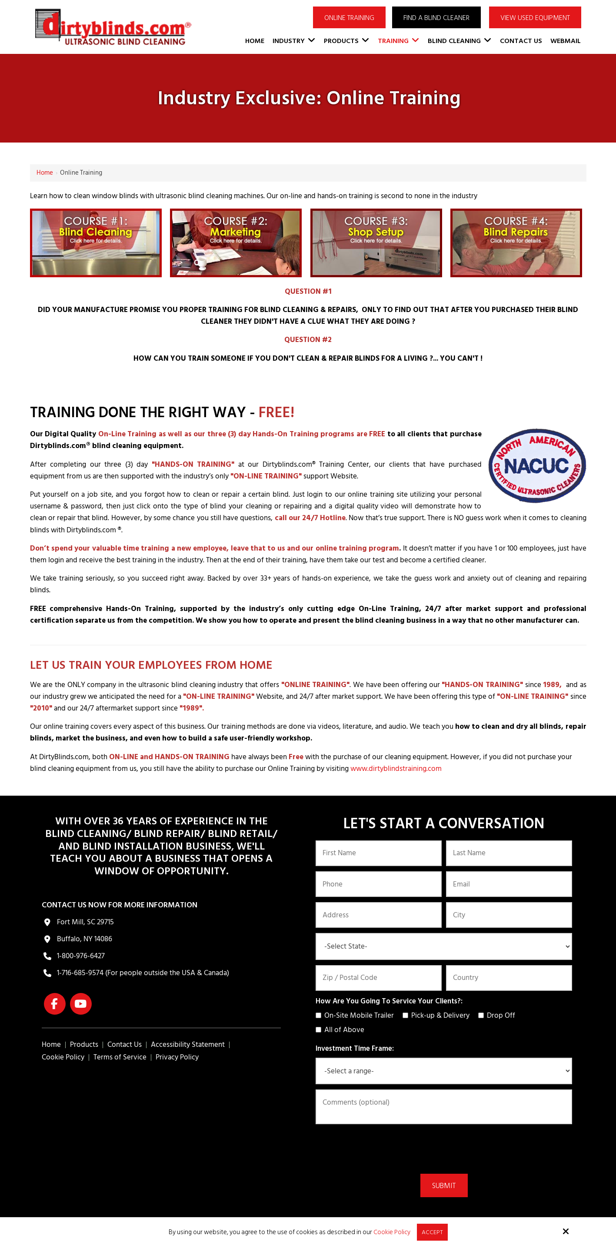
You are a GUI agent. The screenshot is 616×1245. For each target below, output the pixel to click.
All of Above (342, 1030)
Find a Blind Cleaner (436, 17)
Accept (432, 1231)
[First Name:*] (379, 853)
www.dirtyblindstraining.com (396, 769)
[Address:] (379, 915)
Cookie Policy (391, 1232)
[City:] (509, 915)
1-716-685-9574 (80, 973)
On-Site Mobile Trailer (356, 1015)
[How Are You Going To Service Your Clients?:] (318, 1015)
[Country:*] (509, 978)
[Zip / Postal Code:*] (379, 978)
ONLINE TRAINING (349, 17)
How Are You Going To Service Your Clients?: (389, 1001)
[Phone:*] (379, 884)
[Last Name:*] (509, 853)
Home (45, 172)
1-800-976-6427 (81, 956)
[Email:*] (509, 884)
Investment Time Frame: (355, 1048)
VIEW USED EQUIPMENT (535, 17)
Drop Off (498, 1015)
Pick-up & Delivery (438, 1015)
